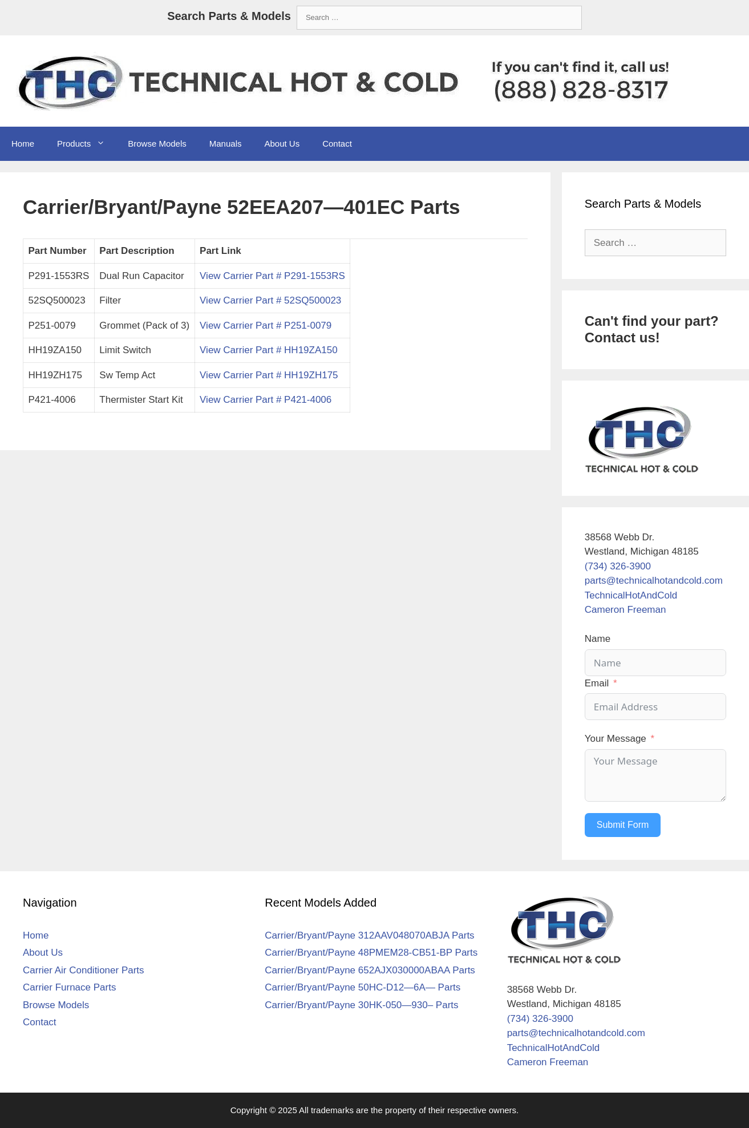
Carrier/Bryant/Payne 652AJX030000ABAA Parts (370, 970)
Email (597, 683)
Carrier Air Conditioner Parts (83, 970)
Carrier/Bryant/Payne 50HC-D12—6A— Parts (362, 987)
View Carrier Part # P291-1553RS (272, 275)
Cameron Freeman (625, 609)
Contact (337, 143)
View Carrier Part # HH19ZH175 (269, 375)
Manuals (225, 143)
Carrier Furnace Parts (69, 987)
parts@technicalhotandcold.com (654, 580)
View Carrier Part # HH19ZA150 (269, 350)
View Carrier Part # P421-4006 (265, 399)
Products (86, 144)
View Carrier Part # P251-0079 (265, 325)
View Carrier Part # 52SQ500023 (270, 300)
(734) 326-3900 (618, 566)
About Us (281, 143)
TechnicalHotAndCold (631, 595)
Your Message (615, 738)
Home (22, 143)
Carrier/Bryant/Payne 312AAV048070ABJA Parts (369, 935)
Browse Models (157, 143)
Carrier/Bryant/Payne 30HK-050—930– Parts (361, 1005)
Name (597, 638)
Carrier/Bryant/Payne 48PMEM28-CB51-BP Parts (371, 952)
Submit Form (623, 825)
